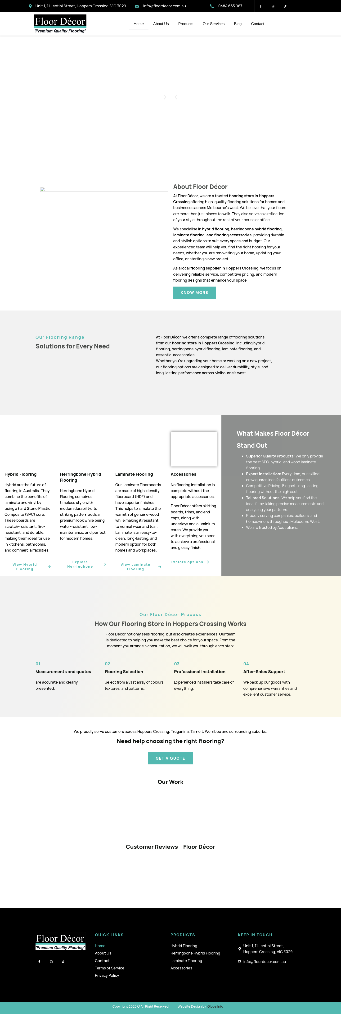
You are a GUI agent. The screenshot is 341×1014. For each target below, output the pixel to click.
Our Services (213, 24)
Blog (238, 24)
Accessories (181, 968)
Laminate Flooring (186, 960)
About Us (161, 24)
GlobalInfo (215, 1006)
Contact (257, 24)
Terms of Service (109, 968)
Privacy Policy (107, 975)
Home (139, 24)
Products (185, 24)
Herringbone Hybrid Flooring (195, 953)
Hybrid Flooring (183, 946)
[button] (176, 97)
